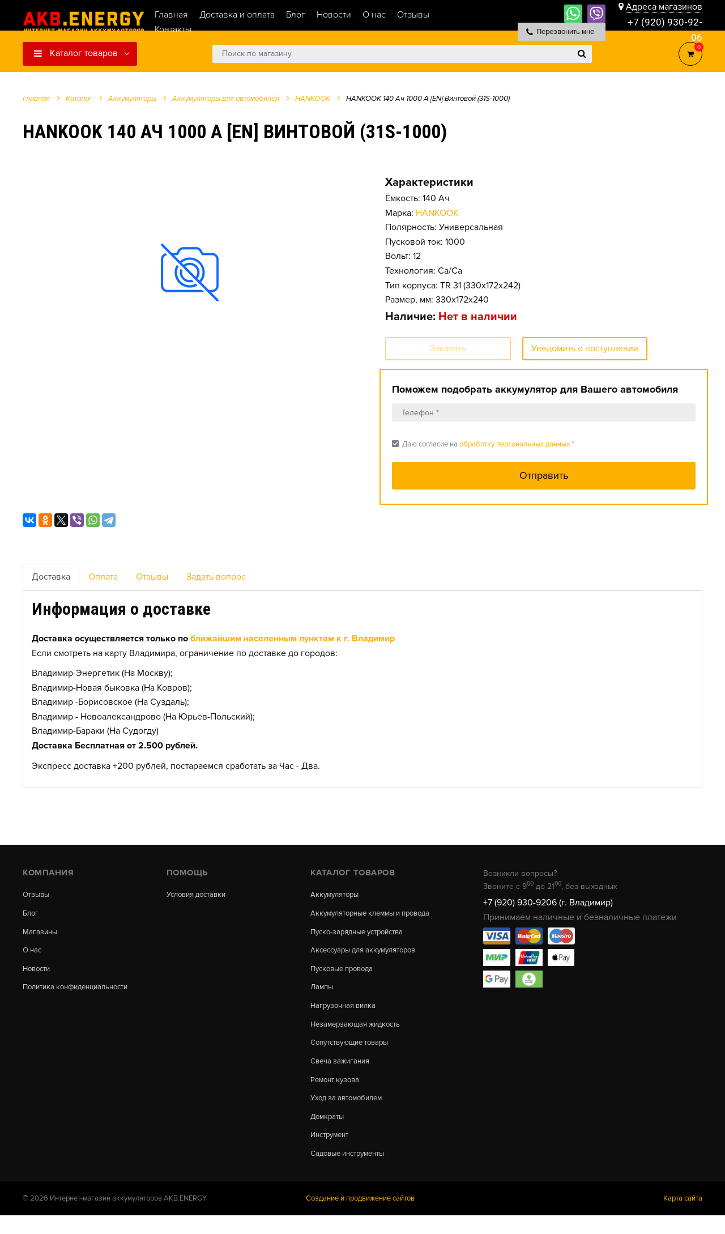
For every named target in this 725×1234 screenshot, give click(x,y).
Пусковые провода (345, 979)
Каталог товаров (76, 53)
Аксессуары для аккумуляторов (369, 960)
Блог (31, 913)
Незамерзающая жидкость (359, 1037)
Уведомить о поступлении (584, 348)
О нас (33, 952)
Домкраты (328, 1133)
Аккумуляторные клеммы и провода (360, 917)
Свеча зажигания (342, 1075)
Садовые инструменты (352, 1171)
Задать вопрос (216, 576)
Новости (38, 971)
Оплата (103, 576)
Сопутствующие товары (354, 1056)
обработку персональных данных (514, 444)
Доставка (51, 576)
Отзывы (152, 576)
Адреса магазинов (664, 6)
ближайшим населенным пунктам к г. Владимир (292, 638)
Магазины (41, 933)
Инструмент (332, 1151)
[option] (190, 272)
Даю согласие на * (483, 444)
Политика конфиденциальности (81, 990)
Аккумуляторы (337, 894)
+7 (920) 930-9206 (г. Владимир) (548, 902)
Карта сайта (682, 1216)
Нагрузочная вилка (346, 1018)
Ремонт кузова (337, 1094)
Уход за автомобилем (350, 1113)
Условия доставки (200, 894)
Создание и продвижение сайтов (360, 1216)
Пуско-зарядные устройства (362, 941)
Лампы (322, 998)
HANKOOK (437, 213)
